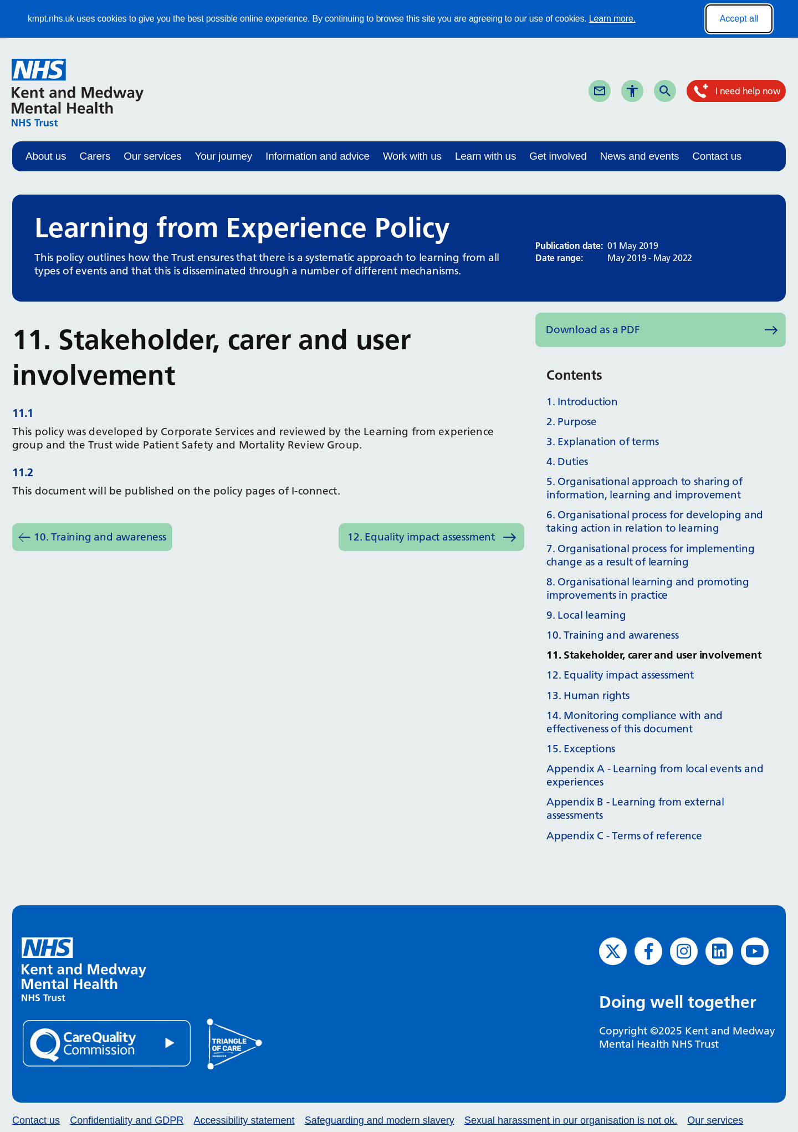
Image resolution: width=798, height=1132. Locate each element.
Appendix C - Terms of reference (624, 835)
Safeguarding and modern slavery (379, 1120)
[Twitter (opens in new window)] (613, 951)
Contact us (716, 156)
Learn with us (485, 156)
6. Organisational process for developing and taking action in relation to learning (654, 521)
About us (45, 156)
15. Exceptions (580, 748)
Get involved (557, 156)
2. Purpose (571, 421)
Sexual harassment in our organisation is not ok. (570, 1120)
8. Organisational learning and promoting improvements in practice (647, 588)
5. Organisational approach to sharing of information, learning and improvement (644, 488)
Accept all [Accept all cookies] (739, 18)
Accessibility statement (243, 1120)
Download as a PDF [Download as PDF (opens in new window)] (593, 329)
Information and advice (317, 156)
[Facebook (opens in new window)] (648, 951)
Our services (152, 156)
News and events (639, 156)
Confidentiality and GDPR (126, 1120)
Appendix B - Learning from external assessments (635, 809)
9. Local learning (586, 615)
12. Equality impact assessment (421, 537)
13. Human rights (588, 695)
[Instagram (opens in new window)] (684, 951)
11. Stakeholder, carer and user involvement (653, 655)
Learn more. (612, 18)
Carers (94, 156)
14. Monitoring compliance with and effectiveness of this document (634, 722)
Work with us (412, 156)
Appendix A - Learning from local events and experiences (654, 775)
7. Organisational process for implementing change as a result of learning (650, 555)
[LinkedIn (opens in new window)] (719, 951)
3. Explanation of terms (602, 441)
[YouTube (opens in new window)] (755, 951)
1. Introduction (582, 401)
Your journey (223, 156)
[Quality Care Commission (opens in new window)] (107, 1042)
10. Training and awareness (100, 537)
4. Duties (567, 461)
